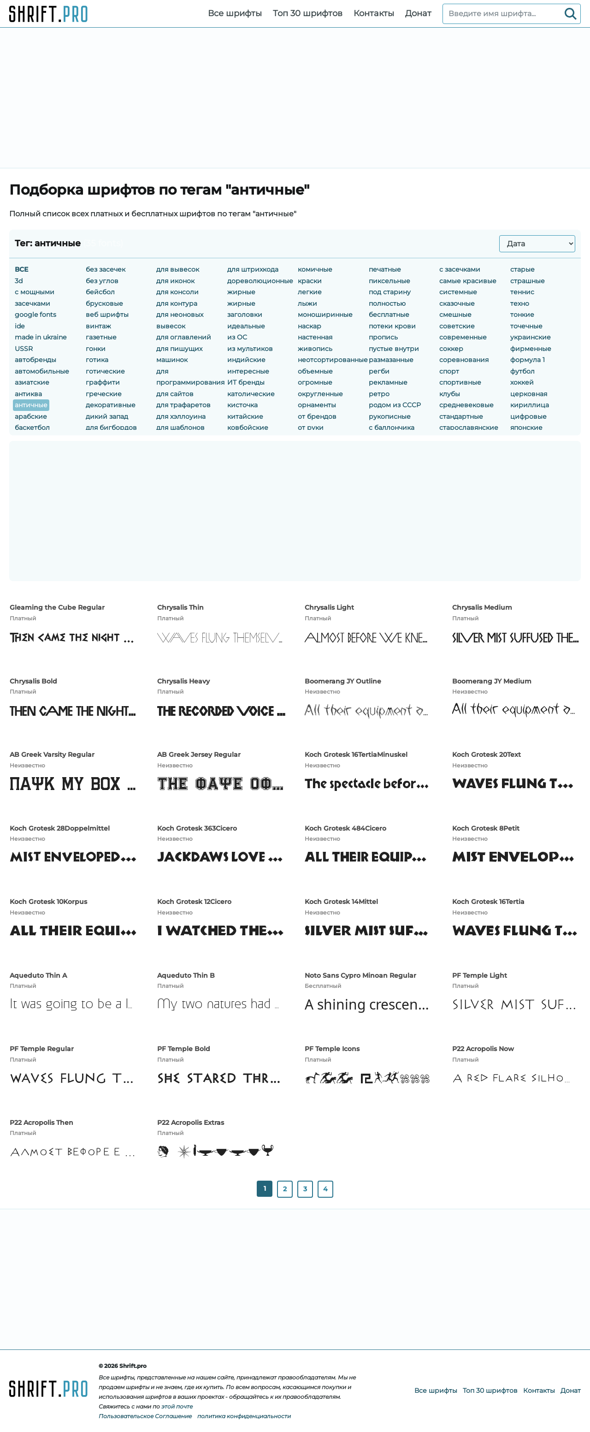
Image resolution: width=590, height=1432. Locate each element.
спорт (449, 371)
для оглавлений (183, 337)
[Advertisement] (295, 97)
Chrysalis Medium (482, 607)
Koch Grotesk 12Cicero (194, 901)
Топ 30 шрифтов (307, 13)
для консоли (177, 292)
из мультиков (250, 349)
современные (463, 337)
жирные (241, 292)
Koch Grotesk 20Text (486, 754)
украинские (530, 337)
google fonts (35, 314)
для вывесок (177, 269)
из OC (237, 337)
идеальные (246, 326)
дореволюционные (260, 281)
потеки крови (392, 326)
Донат (418, 13)
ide (19, 326)
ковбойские (247, 427)
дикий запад (107, 416)
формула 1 (527, 360)
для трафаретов (183, 405)
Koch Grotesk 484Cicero (345, 828)
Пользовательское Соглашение (145, 1416)
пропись (383, 337)
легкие (310, 292)
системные (458, 292)
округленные (320, 394)
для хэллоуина (181, 416)
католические (251, 394)
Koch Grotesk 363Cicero (197, 828)
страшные (527, 281)
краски (310, 281)
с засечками (459, 269)
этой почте (177, 1406)
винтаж (98, 326)
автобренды (35, 360)
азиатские (32, 382)
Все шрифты (235, 13)
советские (457, 326)
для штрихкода (252, 269)
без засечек (105, 269)
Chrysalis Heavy (183, 681)
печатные (385, 269)
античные (31, 405)
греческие (104, 394)
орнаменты (317, 405)
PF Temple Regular (42, 1049)
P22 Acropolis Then (41, 1122)
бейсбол (100, 292)
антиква (28, 394)
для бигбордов (111, 427)
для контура (176, 303)
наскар (309, 326)
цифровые (528, 416)
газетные (101, 337)
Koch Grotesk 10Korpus (48, 901)
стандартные (461, 416)
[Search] (570, 14)
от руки (311, 427)
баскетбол (32, 427)
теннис (522, 292)
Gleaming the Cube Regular (57, 607)
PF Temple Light (479, 975)
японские (526, 427)
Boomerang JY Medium (491, 681)
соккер (451, 349)
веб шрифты (107, 314)
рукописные (390, 416)
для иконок (175, 281)
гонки (96, 349)
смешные (455, 314)
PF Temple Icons (332, 1049)
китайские (245, 416)
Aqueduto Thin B (186, 975)
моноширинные (325, 314)
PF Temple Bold (183, 1049)
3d (19, 281)
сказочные (457, 303)
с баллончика (391, 427)
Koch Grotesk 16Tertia (488, 901)
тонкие (522, 314)
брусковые (104, 303)
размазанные (391, 360)
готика (97, 360)
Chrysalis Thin (180, 607)
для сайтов (175, 394)
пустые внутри (394, 349)
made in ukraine (40, 337)
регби (379, 371)
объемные (315, 371)
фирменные (530, 349)
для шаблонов (180, 427)
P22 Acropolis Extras (190, 1122)
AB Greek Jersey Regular (199, 754)
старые (522, 269)
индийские (246, 360)
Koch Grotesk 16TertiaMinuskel (356, 754)
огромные (315, 382)
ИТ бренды (246, 382)
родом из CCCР (395, 405)
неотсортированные (333, 360)
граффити (103, 382)
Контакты (374, 13)
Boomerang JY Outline (343, 681)
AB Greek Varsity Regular (52, 754)
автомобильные (42, 371)
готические (105, 371)
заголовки (244, 314)
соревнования (464, 360)
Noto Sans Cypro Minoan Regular (360, 975)
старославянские (468, 427)
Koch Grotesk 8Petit (485, 828)
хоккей (522, 382)
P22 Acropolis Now (483, 1049)
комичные (315, 269)
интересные (248, 371)
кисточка (242, 405)
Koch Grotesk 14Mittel (341, 901)
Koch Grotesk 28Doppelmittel (60, 828)
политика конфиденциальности (244, 1416)
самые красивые (467, 281)
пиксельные (389, 281)
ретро (379, 394)
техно (519, 303)
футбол (522, 371)
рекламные (388, 382)
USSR (24, 349)
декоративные (111, 405)
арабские (31, 416)
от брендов (317, 416)
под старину (390, 292)
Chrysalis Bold (33, 681)
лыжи (307, 303)
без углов (102, 281)
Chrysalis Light (329, 607)
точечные (526, 326)
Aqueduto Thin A (38, 975)
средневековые (466, 405)
